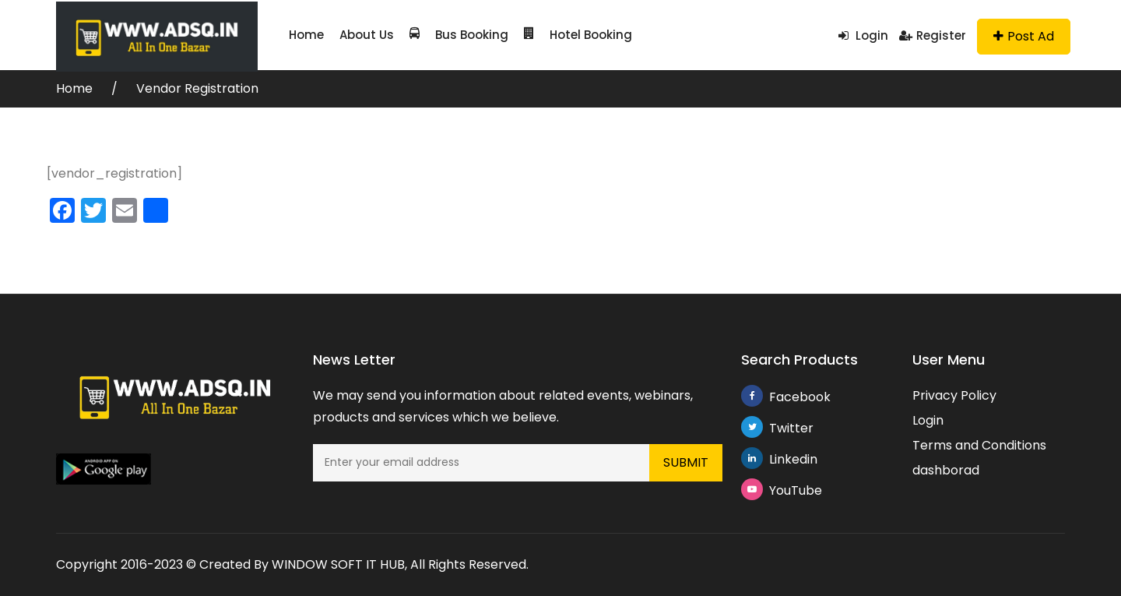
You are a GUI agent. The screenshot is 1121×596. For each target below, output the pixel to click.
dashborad (945, 470)
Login (863, 35)
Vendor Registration (197, 88)
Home (306, 34)
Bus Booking (458, 34)
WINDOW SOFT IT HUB (338, 564)
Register (932, 35)
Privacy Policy (954, 395)
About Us (366, 34)
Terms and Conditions (979, 445)
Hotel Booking (578, 34)
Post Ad (1023, 36)
